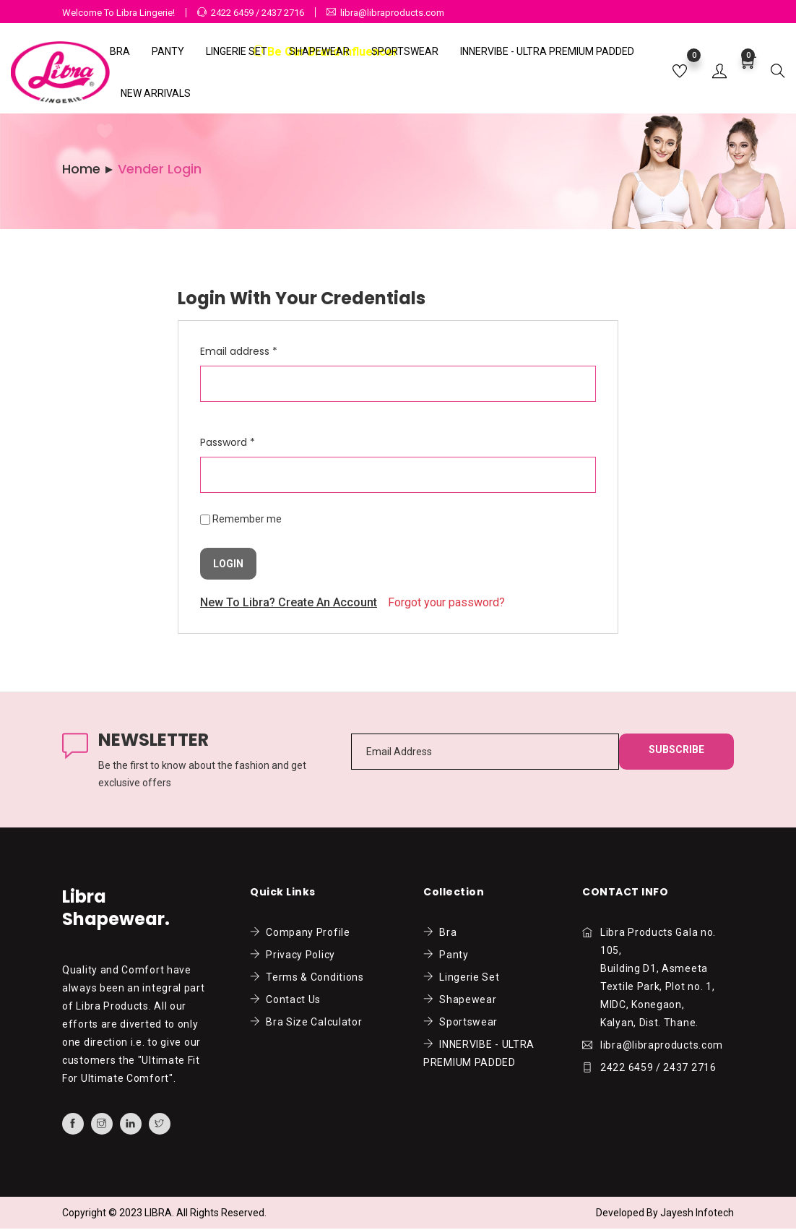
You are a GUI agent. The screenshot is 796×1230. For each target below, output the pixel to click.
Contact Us (285, 999)
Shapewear (319, 51)
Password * (227, 442)
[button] (719, 72)
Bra (120, 51)
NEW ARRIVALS (156, 93)
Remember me (247, 519)
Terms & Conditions (307, 977)
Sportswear (404, 51)
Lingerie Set (236, 51)
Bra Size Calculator (306, 1022)
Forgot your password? (446, 602)
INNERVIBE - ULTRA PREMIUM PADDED (547, 51)
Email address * (238, 351)
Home (81, 169)
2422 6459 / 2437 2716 (257, 12)
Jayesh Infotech (697, 1212)
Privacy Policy (292, 954)
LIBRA (158, 1212)
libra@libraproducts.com (392, 12)
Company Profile (300, 932)
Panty (168, 51)
